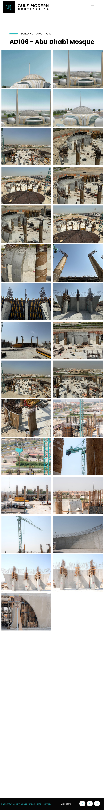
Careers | (67, 804)
